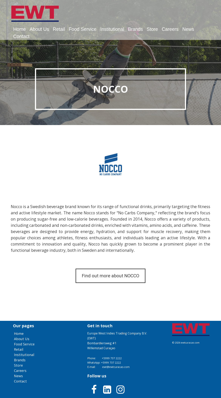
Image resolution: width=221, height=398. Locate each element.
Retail (59, 29)
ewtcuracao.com (190, 342)
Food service (82, 29)
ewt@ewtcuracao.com (116, 367)
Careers (170, 29)
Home (19, 29)
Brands (135, 29)
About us (39, 29)
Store (152, 29)
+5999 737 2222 (112, 358)
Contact (21, 36)
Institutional (112, 29)
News (188, 29)
